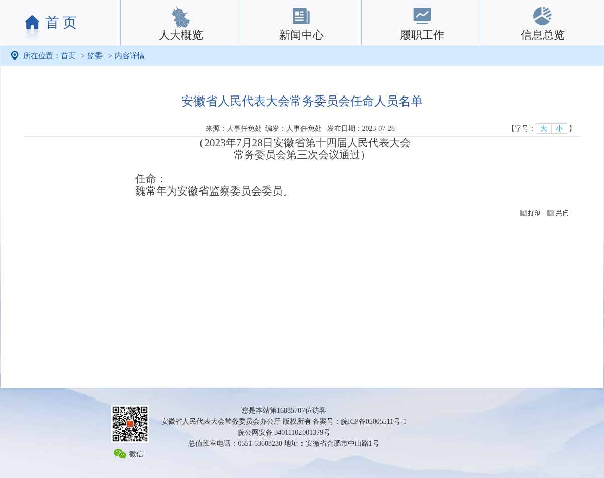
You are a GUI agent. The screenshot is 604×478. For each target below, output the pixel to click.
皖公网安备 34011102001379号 (284, 432)
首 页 (61, 22)
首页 (68, 56)
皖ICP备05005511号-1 (374, 421)
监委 (95, 56)
